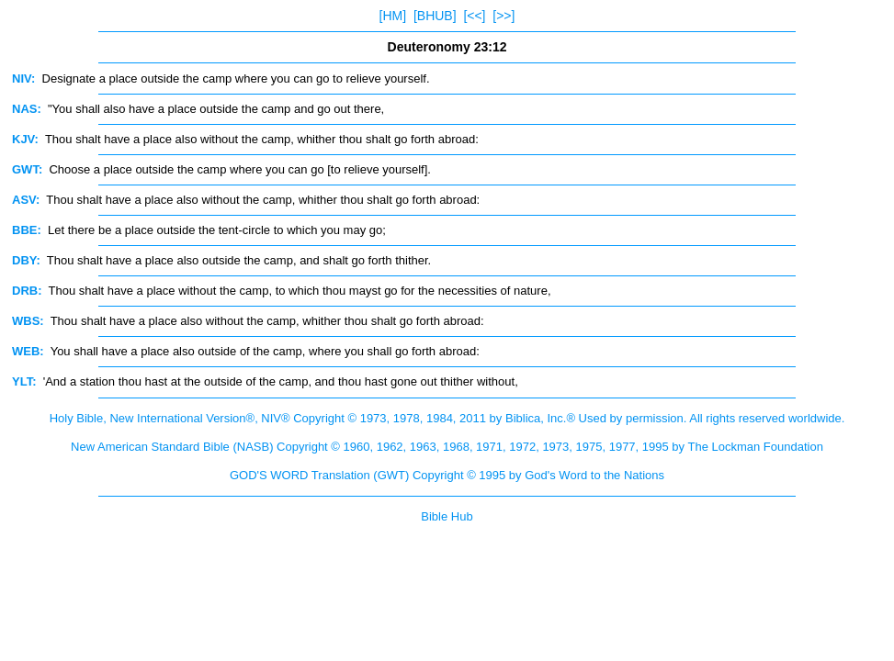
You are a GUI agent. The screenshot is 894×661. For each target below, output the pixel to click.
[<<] (474, 15)
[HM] (393, 15)
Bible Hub (446, 516)
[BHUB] (435, 15)
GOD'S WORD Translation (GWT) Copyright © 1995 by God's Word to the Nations (447, 475)
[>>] (503, 15)
